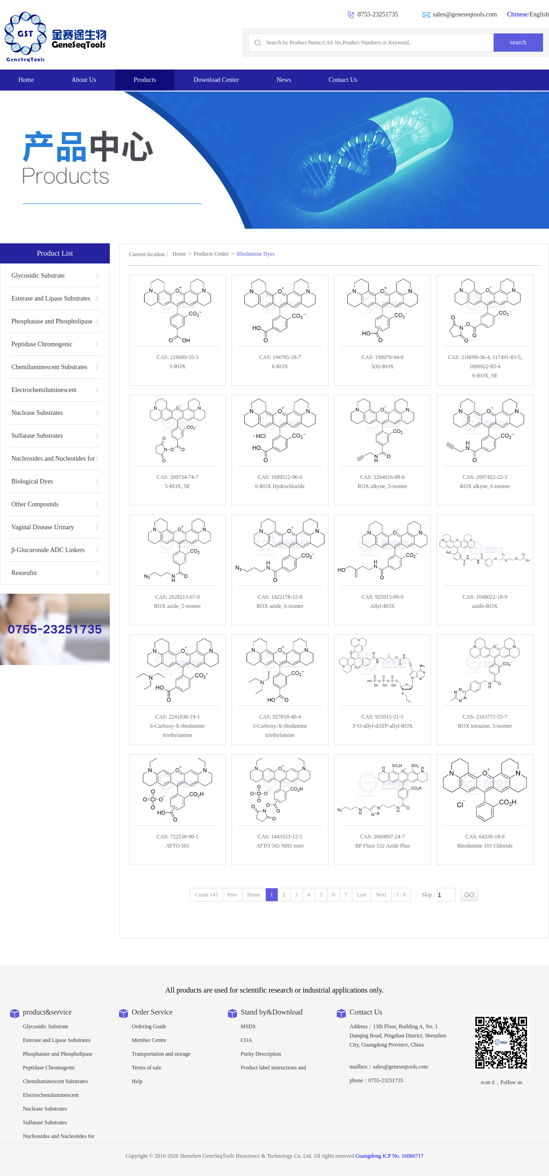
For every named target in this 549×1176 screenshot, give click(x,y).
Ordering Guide (149, 1026)
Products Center (211, 254)
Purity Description (261, 1054)
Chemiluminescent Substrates (49, 367)
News (283, 79)
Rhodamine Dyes (255, 254)
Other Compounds (35, 504)
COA (246, 1040)
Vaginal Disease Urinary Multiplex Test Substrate (42, 531)
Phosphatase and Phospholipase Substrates (51, 325)
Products (145, 79)
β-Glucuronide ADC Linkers (48, 550)
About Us (83, 79)
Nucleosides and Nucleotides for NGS (53, 462)
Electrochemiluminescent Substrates (43, 394)
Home (26, 79)
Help (137, 1081)
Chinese (517, 14)
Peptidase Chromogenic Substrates (41, 348)
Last (361, 894)
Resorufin (24, 572)
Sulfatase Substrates (37, 435)
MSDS (248, 1026)
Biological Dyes (32, 481)
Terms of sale (146, 1067)
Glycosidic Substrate (38, 275)
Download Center (216, 79)
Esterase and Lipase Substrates (50, 298)
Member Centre (149, 1040)
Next (381, 894)
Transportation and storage (161, 1054)
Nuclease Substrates (37, 412)
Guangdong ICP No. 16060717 (389, 1156)
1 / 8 (401, 894)
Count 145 (206, 894)
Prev (232, 894)
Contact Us (342, 79)
